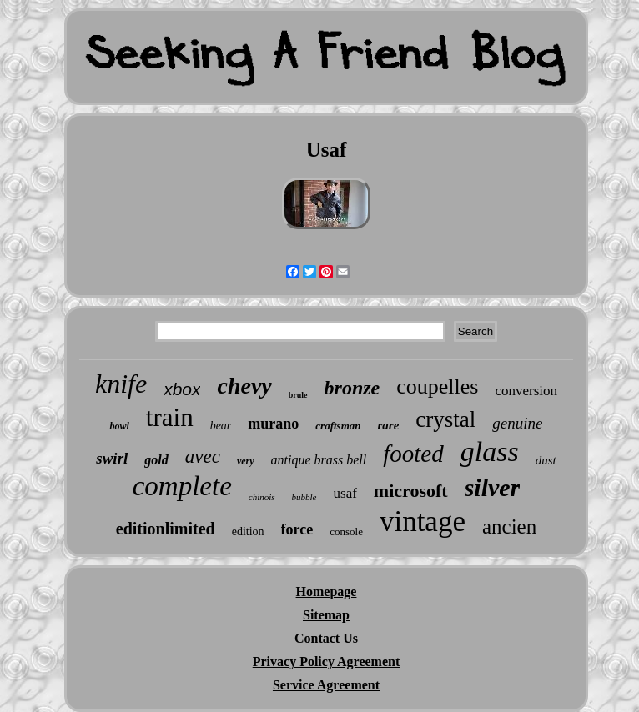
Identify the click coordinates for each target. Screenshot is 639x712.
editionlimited (165, 528)
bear (221, 425)
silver (493, 487)
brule (298, 394)
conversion (526, 391)
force (297, 529)
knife (121, 384)
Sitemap (326, 615)
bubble (304, 497)
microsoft (411, 490)
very (245, 461)
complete (182, 486)
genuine (517, 423)
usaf (345, 493)
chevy (244, 386)
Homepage (326, 591)
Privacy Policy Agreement (326, 661)
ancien (509, 526)
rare (389, 425)
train (170, 417)
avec (202, 456)
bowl (118, 426)
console (346, 531)
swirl (112, 458)
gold (156, 460)
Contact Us (326, 638)
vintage (422, 521)
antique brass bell (319, 460)
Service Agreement (326, 685)
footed (413, 453)
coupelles (437, 386)
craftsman (337, 425)
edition (248, 531)
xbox (182, 389)
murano (273, 423)
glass (489, 451)
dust (546, 460)
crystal (445, 419)
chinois (262, 497)
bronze (352, 388)
